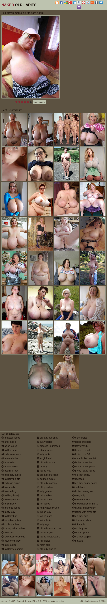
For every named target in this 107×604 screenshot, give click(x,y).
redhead (78, 479)
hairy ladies (44, 495)
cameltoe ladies (11, 520)
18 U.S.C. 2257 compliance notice (48, 601)
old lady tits (79, 528)
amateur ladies (10, 437)
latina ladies (44, 520)
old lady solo (80, 516)
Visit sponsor (39, 102)
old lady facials (46, 462)
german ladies (46, 479)
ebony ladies (45, 450)
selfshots (78, 487)
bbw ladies (8, 462)
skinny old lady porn (84, 508)
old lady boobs (10, 499)
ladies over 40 (81, 450)
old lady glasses (47, 483)
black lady (8, 487)
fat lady (42, 466)
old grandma (45, 487)
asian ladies (9, 446)
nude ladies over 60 (84, 458)
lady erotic (43, 454)
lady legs (43, 524)
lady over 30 (80, 446)
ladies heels (44, 499)
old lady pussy (81, 475)
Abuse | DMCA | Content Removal (17, 601)
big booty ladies (11, 475)
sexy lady (78, 495)
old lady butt (9, 516)
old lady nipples (46, 549)
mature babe (9, 458)
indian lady (44, 512)
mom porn (43, 545)
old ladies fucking (47, 475)
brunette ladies (10, 508)
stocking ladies (81, 520)
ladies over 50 (81, 454)
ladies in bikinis (10, 483)
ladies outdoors (81, 442)
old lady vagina (81, 536)
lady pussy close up (13, 536)
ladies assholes (11, 454)
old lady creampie (12, 549)
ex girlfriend (44, 458)
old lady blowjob (11, 495)
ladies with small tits (84, 512)
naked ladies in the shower (87, 503)
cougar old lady (10, 541)
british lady (8, 503)
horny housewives (48, 508)
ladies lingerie (45, 532)
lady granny (44, 491)
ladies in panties (82, 462)
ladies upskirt (80, 532)
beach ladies (9, 466)
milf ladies (43, 541)
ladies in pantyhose (83, 466)
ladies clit (7, 532)
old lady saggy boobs (84, 483)
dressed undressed (48, 446)
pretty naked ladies (83, 470)
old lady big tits (10, 479)
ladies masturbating (48, 536)
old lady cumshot (47, 437)
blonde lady (8, 491)
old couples (8, 545)
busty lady (8, 512)
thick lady (78, 524)
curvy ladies (44, 442)
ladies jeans (44, 516)
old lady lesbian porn (49, 528)
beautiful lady (9, 470)
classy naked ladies (13, 528)
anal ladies (8, 442)
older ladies (79, 437)
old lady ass (9, 450)
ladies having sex (82, 491)
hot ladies (43, 503)
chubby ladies (10, 524)
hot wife (77, 541)
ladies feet (43, 470)
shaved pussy (81, 499)
